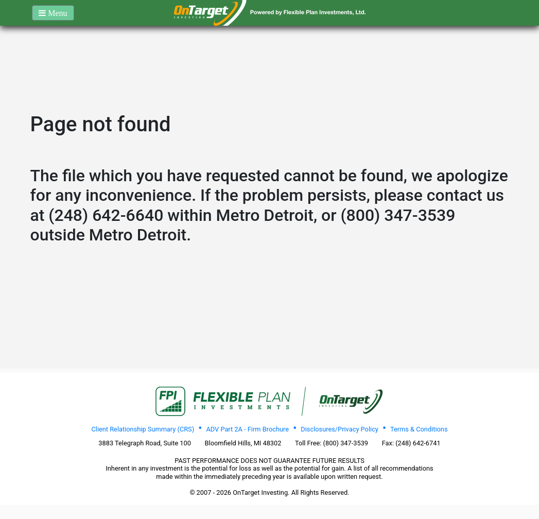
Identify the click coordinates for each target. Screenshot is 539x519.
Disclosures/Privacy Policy (339, 429)
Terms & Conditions (419, 429)
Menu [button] (56, 13)
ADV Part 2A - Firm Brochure (247, 429)
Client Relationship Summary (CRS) (142, 429)
